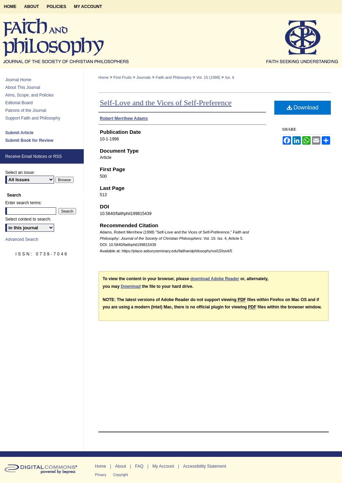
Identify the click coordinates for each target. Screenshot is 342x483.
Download (303, 107)
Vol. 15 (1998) (208, 77)
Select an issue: (20, 172)
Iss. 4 (229, 77)
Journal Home (18, 79)
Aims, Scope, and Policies (29, 95)
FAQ (139, 466)
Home (103, 77)
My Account (163, 466)
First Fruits (122, 77)
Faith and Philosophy (174, 77)
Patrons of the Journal (25, 110)
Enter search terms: (23, 202)
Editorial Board (19, 102)
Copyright (120, 475)
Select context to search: (28, 219)
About (120, 466)
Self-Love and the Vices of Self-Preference (166, 102)
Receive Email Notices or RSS (33, 156)
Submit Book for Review (29, 140)
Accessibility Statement (204, 466)
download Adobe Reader (214, 278)
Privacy (100, 475)
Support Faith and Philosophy (32, 118)
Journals (143, 77)
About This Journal (22, 87)
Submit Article (19, 132)
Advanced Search (21, 239)
